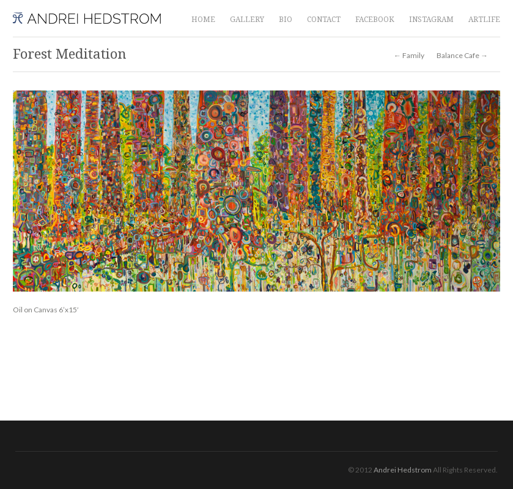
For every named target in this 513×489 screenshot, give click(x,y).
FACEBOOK (374, 19)
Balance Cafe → (462, 55)
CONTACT (324, 19)
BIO (285, 19)
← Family (409, 55)
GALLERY (247, 19)
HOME (203, 19)
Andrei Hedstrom (403, 469)
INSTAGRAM (431, 19)
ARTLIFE (484, 19)
